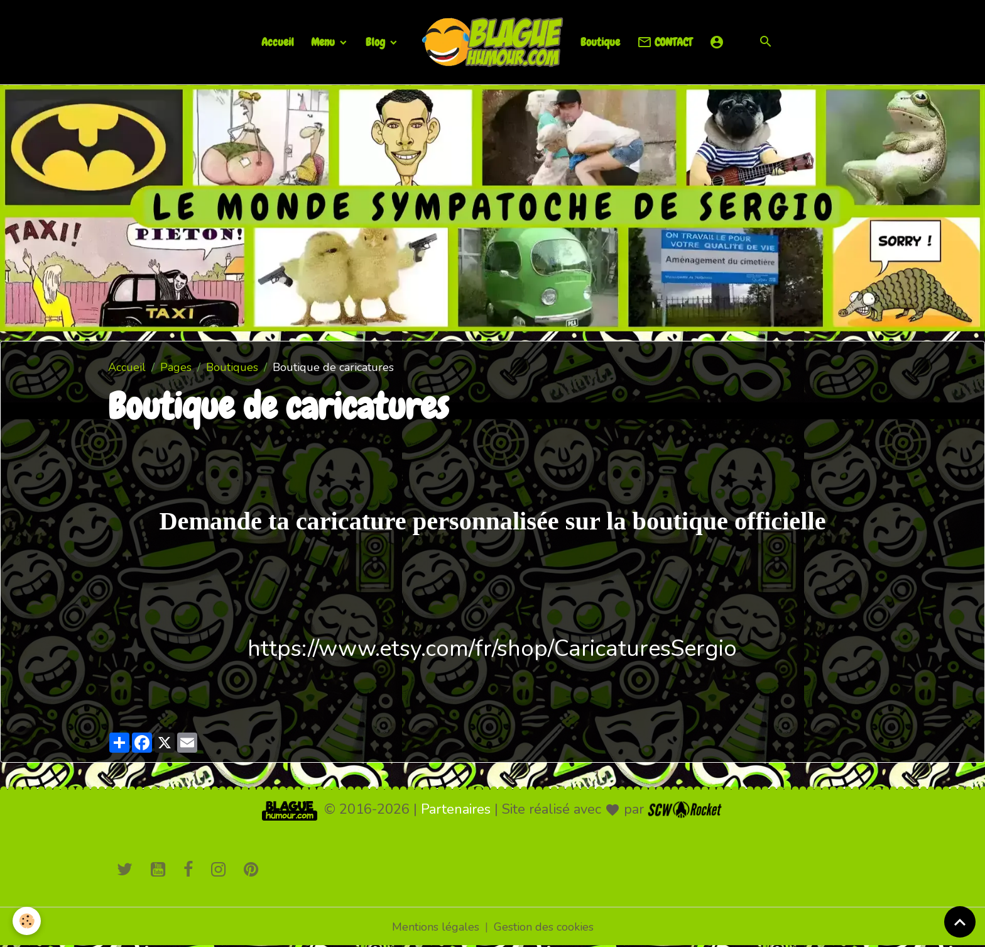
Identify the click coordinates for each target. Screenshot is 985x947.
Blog (377, 42)
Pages (176, 367)
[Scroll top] (960, 922)
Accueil (277, 42)
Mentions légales (435, 926)
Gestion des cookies (544, 926)
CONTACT (664, 42)
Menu (324, 42)
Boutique (600, 42)
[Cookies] (27, 921)
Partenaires (456, 809)
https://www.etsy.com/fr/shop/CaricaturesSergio (492, 648)
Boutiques (232, 367)
